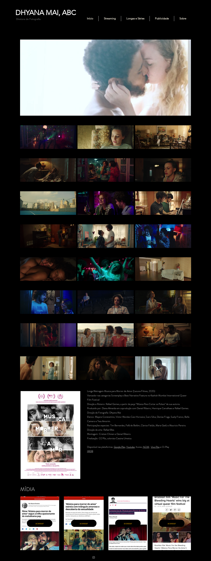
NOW (146, 447)
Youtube (130, 447)
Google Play (119, 447)
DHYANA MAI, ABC (45, 12)
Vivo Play (155, 447)
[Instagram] (93, 557)
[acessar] (39, 523)
